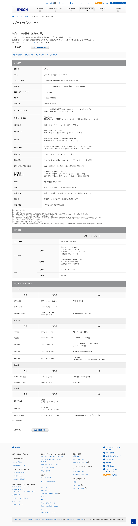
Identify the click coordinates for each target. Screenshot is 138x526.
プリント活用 (110, 453)
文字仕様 (30, 55)
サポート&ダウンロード (113, 456)
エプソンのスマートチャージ (20, 486)
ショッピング (110, 459)
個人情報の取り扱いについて (54, 519)
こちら (34, 42)
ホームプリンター (18, 462)
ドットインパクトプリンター (20, 498)
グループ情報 (50, 3)
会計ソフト (44, 509)
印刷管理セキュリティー (48, 512)
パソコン (43, 496)
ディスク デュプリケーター (49, 503)
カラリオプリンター (19, 472)
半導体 (75, 482)
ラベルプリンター (17, 504)
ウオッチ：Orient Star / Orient (49, 493)
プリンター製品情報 (49, 481)
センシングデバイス (78, 488)
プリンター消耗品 (46, 477)
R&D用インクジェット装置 (80, 474)
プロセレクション (18, 476)
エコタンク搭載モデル (19, 479)
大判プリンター (16, 495)
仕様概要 (19, 55)
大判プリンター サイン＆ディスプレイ (52, 456)
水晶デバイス (76, 485)
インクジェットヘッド (79, 471)
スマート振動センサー (79, 459)
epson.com (80, 519)
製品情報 (17, 447)
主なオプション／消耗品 (48, 55)
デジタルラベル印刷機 (47, 467)
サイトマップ (18, 519)
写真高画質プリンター (19, 465)
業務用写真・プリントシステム (50, 464)
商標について (71, 519)
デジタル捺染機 (45, 471)
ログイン (101, 3)
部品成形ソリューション (80, 462)
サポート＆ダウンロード (24, 16)
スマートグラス (45, 490)
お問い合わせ (62, 3)
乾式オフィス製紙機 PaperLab (49, 506)
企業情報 (108, 463)
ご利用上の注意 (39, 519)
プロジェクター (45, 487)
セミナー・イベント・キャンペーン (82, 3)
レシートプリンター (18, 501)
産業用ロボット (77, 456)
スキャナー (44, 499)
